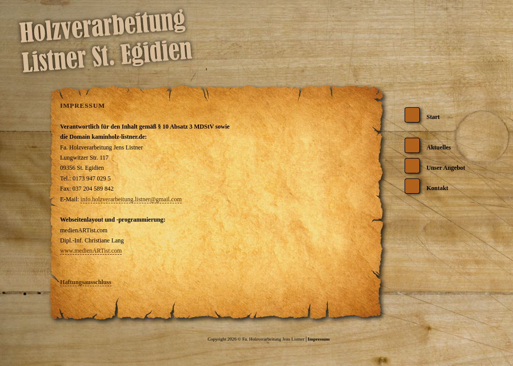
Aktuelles (438, 147)
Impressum (318, 339)
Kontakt (437, 188)
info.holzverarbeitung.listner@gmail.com (131, 199)
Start (433, 116)
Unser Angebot (445, 167)
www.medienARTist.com (91, 250)
